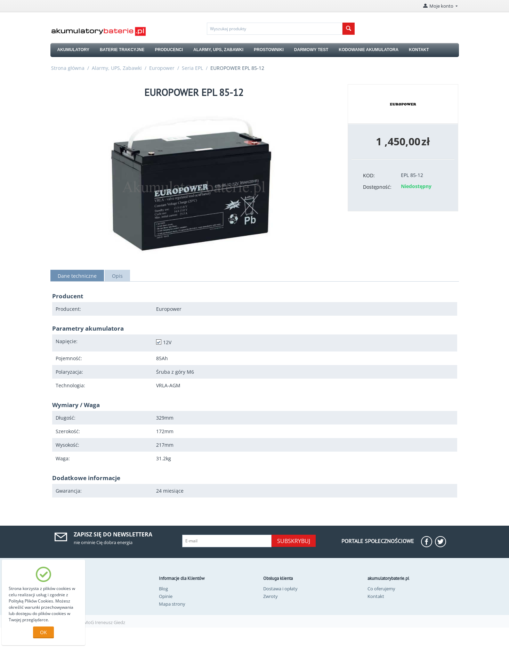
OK (43, 632)
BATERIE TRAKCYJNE (122, 49)
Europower (162, 68)
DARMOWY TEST (311, 49)
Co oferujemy (381, 588)
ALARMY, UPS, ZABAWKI (218, 49)
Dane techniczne (77, 276)
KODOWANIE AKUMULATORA (368, 49)
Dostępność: (377, 187)
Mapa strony (172, 604)
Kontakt (375, 596)
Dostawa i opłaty (280, 588)
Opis (117, 276)
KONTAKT (419, 49)
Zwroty (270, 596)
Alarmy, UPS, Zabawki (117, 68)
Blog (163, 588)
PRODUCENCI (169, 49)
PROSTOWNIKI (269, 49)
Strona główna (67, 68)
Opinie (165, 596)
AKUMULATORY (73, 49)
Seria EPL (192, 68)
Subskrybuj (293, 541)
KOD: (369, 175)
